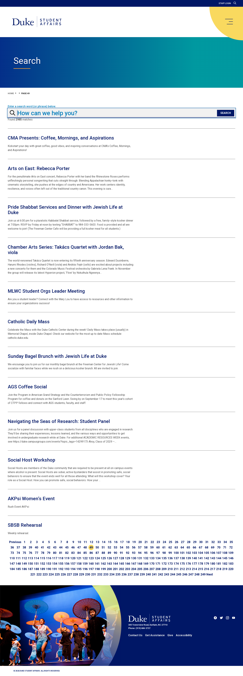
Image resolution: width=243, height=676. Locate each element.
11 (85, 542)
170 (151, 563)
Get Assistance (155, 635)
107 (218, 553)
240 (148, 574)
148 (18, 563)
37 (18, 547)
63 (176, 547)
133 (151, 558)
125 (103, 558)
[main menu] (229, 21)
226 (63, 574)
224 (51, 574)
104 (200, 553)
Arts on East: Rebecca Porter (39, 168)
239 (142, 574)
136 (170, 558)
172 (164, 563)
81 (60, 553)
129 (127, 558)
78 (42, 553)
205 (139, 569)
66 (194, 547)
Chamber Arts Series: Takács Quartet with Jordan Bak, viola (66, 249)
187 (30, 569)
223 (45, 574)
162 (103, 563)
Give (170, 635)
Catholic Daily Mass (29, 321)
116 (48, 558)
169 (145, 563)
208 (157, 569)
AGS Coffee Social (27, 387)
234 (111, 574)
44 (60, 547)
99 (170, 553)
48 (85, 547)
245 (178, 574)
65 (188, 547)
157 (72, 563)
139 (188, 558)
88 (103, 553)
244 (172, 574)
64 (182, 547)
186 (24, 569)
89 (109, 553)
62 (170, 547)
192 (60, 569)
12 (91, 542)
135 (164, 558)
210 (170, 569)
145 (224, 558)
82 (67, 553)
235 (117, 574)
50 (97, 547)
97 (158, 553)
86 (91, 553)
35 (231, 542)
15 (109, 542)
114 (36, 558)
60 (158, 547)
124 (97, 558)
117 (54, 558)
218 (218, 569)
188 (36, 569)
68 (206, 547)
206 (145, 569)
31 (207, 542)
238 (136, 574)
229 (81, 574)
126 (109, 558)
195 (79, 569)
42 (48, 547)
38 (24, 547)
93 (133, 553)
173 (170, 563)
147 (12, 563)
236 (124, 574)
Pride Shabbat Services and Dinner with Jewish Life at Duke (65, 209)
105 (206, 553)
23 (158, 542)
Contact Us (135, 635)
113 (30, 558)
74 (18, 553)
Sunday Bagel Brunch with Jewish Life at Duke (57, 356)
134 (157, 558)
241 (154, 574)
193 (66, 569)
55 (127, 547)
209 (164, 569)
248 (196, 574)
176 (188, 563)
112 (24, 558)
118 (60, 558)
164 (115, 563)
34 (225, 542)
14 (103, 542)
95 (145, 553)
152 (42, 563)
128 (121, 558)
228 (75, 574)
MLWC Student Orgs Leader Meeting (46, 291)
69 (212, 547)
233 (105, 574)
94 (139, 553)
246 (184, 574)
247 (190, 574)
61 (164, 547)
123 (91, 558)
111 (18, 558)
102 (188, 553)
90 (115, 553)
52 (109, 547)
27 (182, 542)
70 (218, 547)
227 (69, 574)
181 (218, 563)
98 (164, 553)
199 (103, 569)
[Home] (36, 22)
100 (176, 553)
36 (12, 547)
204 (133, 569)
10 (79, 542)
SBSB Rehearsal (25, 525)
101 (182, 553)
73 (12, 553)
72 (231, 547)
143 (212, 558)
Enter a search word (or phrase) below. (32, 106)
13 (97, 542)
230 (87, 574)
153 (48, 563)
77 (36, 553)
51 (103, 547)
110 (12, 558)
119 (66, 558)
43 (54, 547)
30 (200, 542)
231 (93, 574)
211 (176, 569)
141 (200, 558)
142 (206, 558)
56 (133, 547)
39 (30, 547)
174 (176, 563)
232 (99, 574)
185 (18, 569)
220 (230, 569)
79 (48, 553)
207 (151, 569)
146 (230, 558)
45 (67, 547)
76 (30, 553)
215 (200, 569)
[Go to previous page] (15, 542)
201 (115, 569)
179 (206, 563)
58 (145, 547)
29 (194, 542)
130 (133, 558)
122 (85, 558)
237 (130, 574)
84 (79, 553)
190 (48, 569)
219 (224, 569)
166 (127, 563)
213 (188, 569)
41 (42, 547)
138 (182, 558)
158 (79, 563)
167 (133, 563)
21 (146, 542)
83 (73, 553)
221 (32, 574)
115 (42, 558)
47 (79, 547)
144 (218, 558)
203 (127, 569)
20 (140, 542)
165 (121, 563)
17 (122, 542)
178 (200, 563)
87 (97, 553)
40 (36, 547)
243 (166, 574)
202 (121, 569)
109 (230, 553)
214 (194, 569)
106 (212, 553)
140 (194, 558)
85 (85, 553)
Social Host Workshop (31, 460)
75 (24, 553)
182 (224, 563)
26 (176, 542)
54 (121, 547)
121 (79, 558)
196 (85, 569)
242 (160, 574)
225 (57, 574)
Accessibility (184, 635)
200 (109, 569)
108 (224, 553)
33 (219, 542)
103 (194, 553)
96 (152, 553)
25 (170, 542)
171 (157, 563)
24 (164, 542)
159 (85, 563)
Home (11, 93)
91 (121, 553)
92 (127, 553)
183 (230, 563)
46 (73, 547)
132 (145, 558)
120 (72, 558)
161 (97, 563)
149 (24, 563)
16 (115, 542)
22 (152, 542)
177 (194, 563)
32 (213, 542)
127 (115, 558)
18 (128, 542)
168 (139, 563)
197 (91, 569)
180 (212, 563)
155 (60, 563)
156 (66, 563)
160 (91, 563)
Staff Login (225, 3)
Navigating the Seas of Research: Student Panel (59, 421)
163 (109, 563)
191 (54, 569)
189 (42, 569)
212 (182, 569)
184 (12, 569)
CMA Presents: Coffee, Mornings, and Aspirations (61, 138)
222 (39, 574)
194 (72, 569)
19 (134, 542)
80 (54, 553)
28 (188, 542)
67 (200, 547)
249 (203, 574)
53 (115, 547)
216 (206, 569)
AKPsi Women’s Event (31, 498)
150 (30, 563)
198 (97, 569)
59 (152, 547)
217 (212, 569)
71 (224, 547)
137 (176, 558)
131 (139, 558)
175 (182, 563)
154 (54, 563)
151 (36, 563)
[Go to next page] (209, 574)
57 (139, 547)
